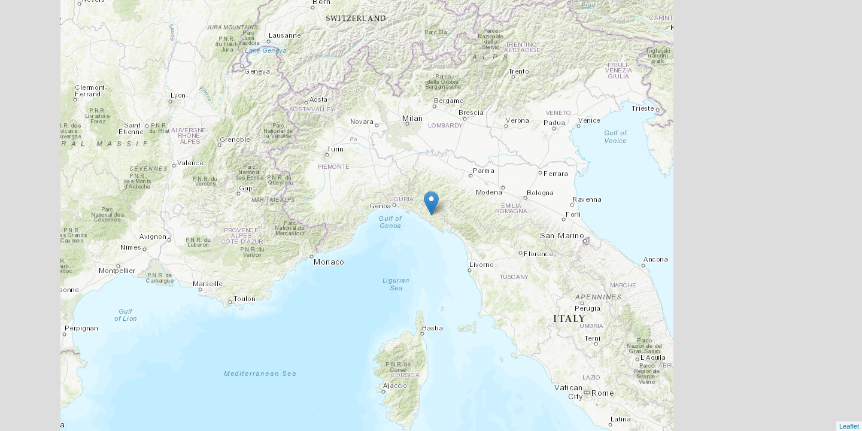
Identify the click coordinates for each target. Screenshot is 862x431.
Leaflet (849, 426)
